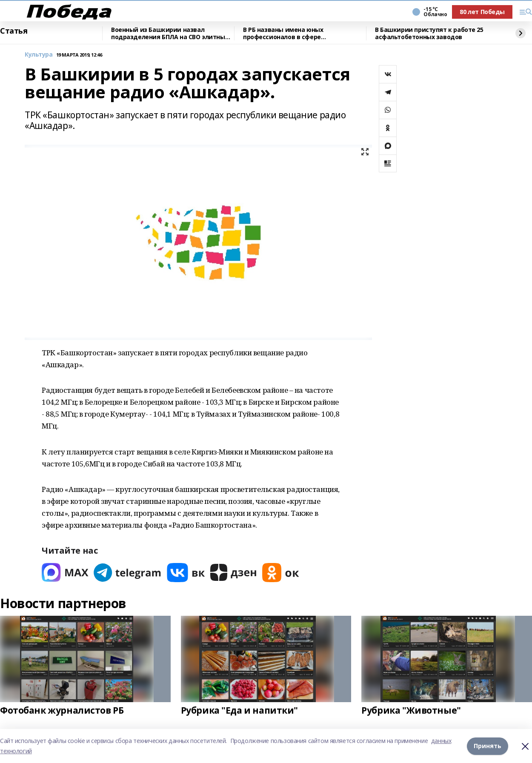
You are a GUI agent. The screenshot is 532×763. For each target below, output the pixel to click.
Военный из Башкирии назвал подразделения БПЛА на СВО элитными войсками (172, 33)
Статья (13, 31)
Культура (39, 54)
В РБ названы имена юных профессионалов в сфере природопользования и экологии (294, 33)
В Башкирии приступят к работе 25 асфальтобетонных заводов (429, 33)
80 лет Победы (482, 12)
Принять (487, 746)
